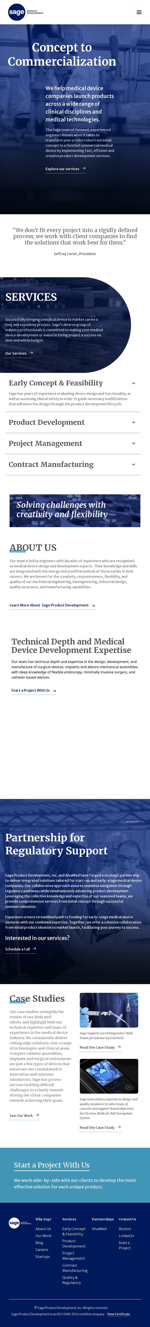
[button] (139, 12)
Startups (43, 1256)
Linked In (126, 1236)
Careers (42, 1249)
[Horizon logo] (25, 12)
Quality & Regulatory (71, 1280)
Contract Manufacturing (75, 1268)
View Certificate (118, 1314)
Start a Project (125, 1245)
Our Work (43, 1236)
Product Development (74, 1243)
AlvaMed (99, 1229)
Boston (125, 1229)
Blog (39, 1243)
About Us (43, 1229)
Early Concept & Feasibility (74, 1231)
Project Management (73, 1256)
